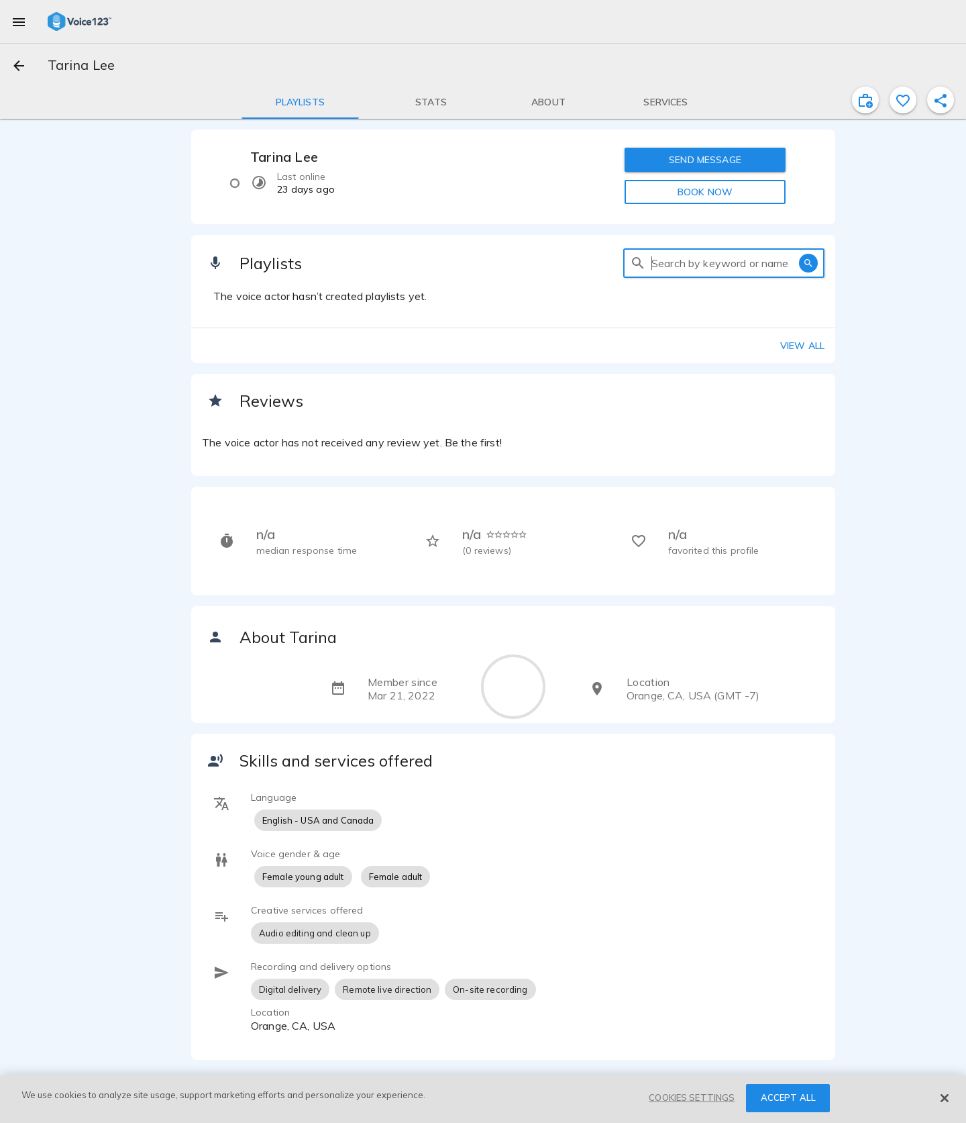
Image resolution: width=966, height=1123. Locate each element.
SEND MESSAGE (705, 160)
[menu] (18, 21)
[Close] (944, 1098)
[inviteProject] (865, 100)
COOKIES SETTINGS (692, 1097)
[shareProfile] (940, 100)
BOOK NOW (705, 192)
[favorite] (903, 100)
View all (802, 346)
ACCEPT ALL (788, 1097)
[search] (638, 263)
